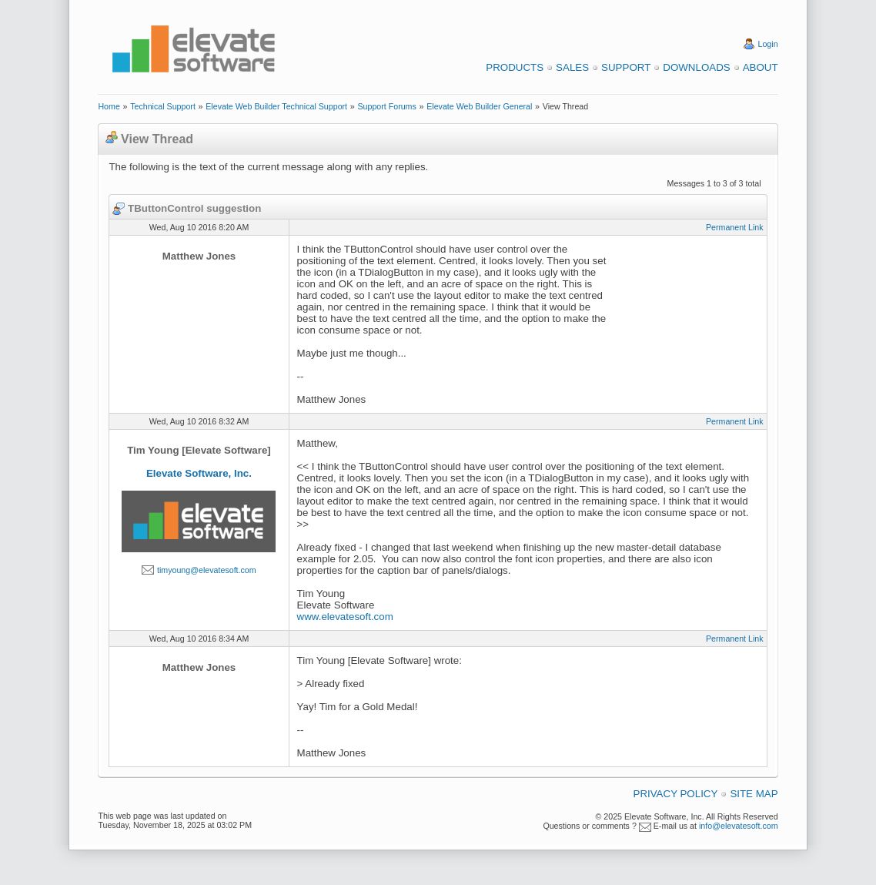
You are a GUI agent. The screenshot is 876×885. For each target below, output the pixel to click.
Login (768, 44)
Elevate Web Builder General (479, 106)
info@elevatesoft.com (738, 825)
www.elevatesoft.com (345, 616)
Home (108, 106)
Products (514, 67)
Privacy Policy (676, 794)
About (760, 67)
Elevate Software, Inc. (199, 473)
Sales (572, 67)
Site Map (753, 794)
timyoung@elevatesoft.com (206, 570)
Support (625, 67)
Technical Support (163, 106)
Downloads (696, 67)
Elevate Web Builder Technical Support (276, 106)
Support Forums (386, 106)
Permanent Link (735, 227)
